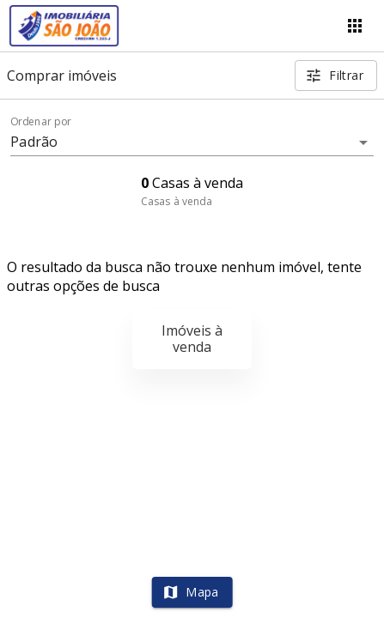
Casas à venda (176, 201)
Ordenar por (41, 122)
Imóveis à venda (192, 338)
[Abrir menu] (354, 25)
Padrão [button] (34, 141)
